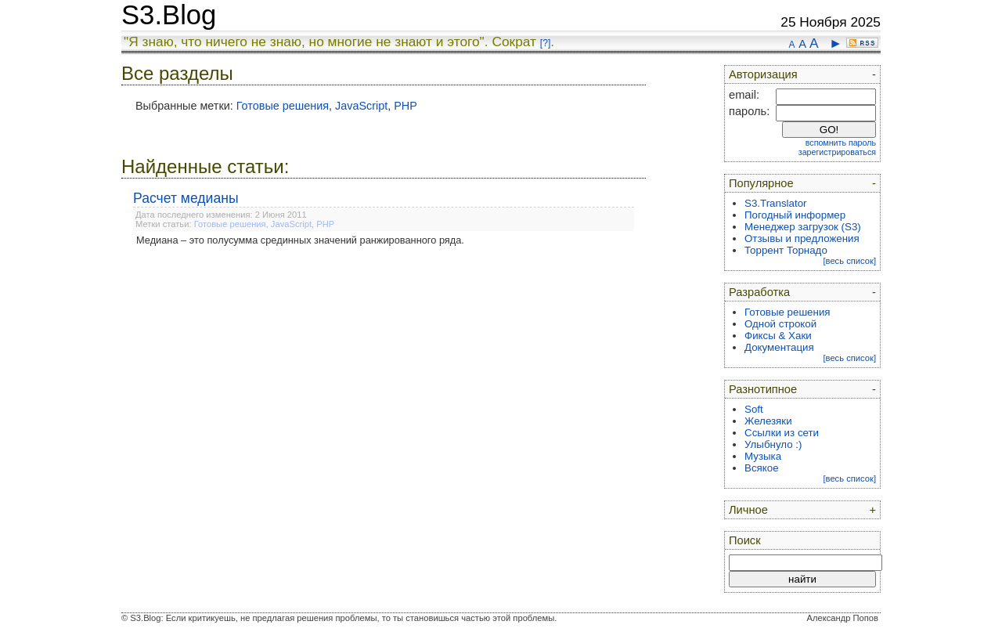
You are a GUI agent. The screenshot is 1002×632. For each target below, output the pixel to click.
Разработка (759, 292)
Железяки (768, 421)
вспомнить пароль (841, 142)
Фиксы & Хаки (778, 335)
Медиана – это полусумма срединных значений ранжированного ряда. (300, 240)
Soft (753, 409)
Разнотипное (763, 389)
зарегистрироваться (837, 152)
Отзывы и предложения (802, 238)
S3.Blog (168, 15)
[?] (545, 43)
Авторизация (763, 74)
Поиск (745, 540)
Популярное (761, 183)
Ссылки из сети (781, 433)
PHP (405, 105)
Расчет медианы (186, 198)
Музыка (762, 456)
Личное (748, 510)
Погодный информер (794, 215)
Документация (779, 347)
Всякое (761, 468)
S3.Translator (775, 203)
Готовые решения (282, 105)
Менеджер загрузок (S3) (802, 227)
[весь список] (849, 260)
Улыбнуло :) (773, 444)
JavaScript (361, 105)
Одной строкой (780, 324)
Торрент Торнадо (785, 250)
